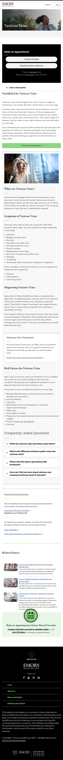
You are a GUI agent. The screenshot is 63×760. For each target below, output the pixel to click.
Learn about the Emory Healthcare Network (22, 534)
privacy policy (29, 74)
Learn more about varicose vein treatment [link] (24, 358)
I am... (10, 685)
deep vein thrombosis (24, 421)
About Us (11, 691)
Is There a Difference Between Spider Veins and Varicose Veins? (35, 580)
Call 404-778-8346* (31, 59)
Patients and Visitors (16, 703)
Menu (58, 5)
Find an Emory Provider (31, 145)
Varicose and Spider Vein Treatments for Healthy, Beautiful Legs (36, 566)
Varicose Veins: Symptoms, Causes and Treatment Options (36, 595)
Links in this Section (17, 88)
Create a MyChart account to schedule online (28, 629)
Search (47, 5)
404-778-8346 (18, 632)
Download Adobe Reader (14, 740)
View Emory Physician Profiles (16, 510)
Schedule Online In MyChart (31, 66)
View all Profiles (10, 530)
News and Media (15, 697)
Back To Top (31, 659)
